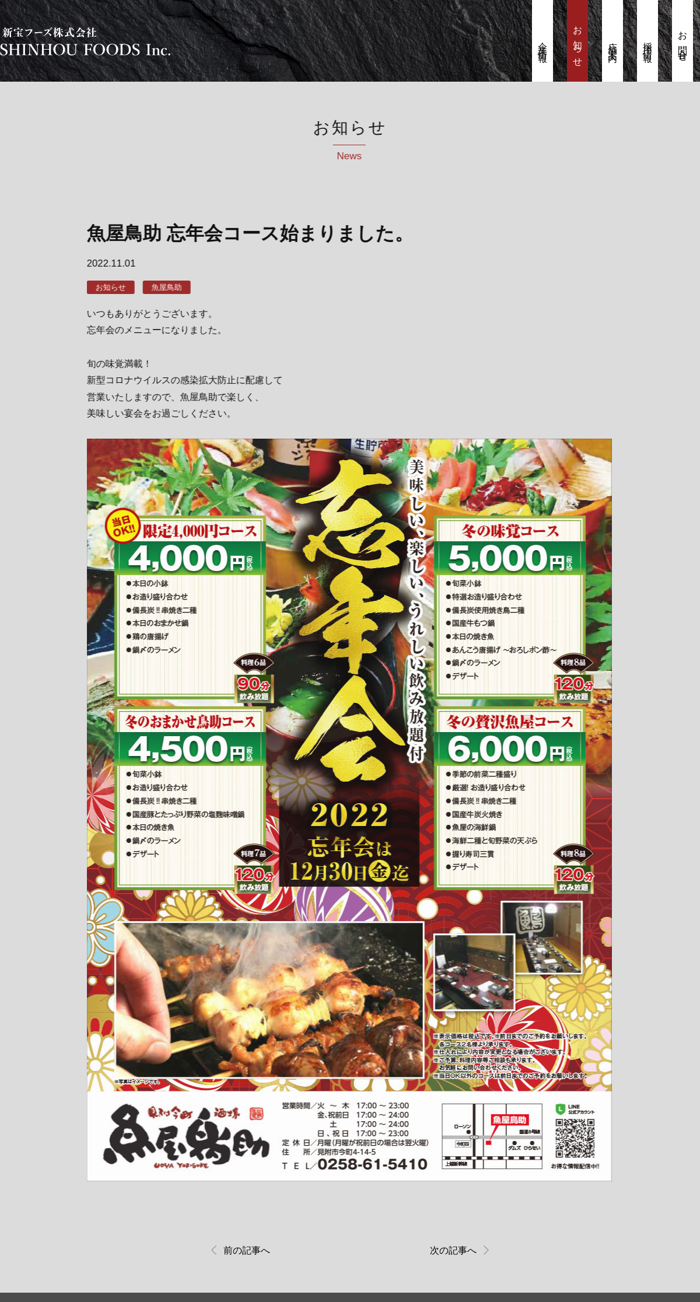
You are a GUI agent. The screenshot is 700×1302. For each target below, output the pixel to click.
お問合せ (683, 42)
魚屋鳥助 (164, 288)
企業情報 (543, 42)
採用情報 (648, 42)
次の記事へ (451, 1252)
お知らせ (578, 42)
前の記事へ (249, 1252)
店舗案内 (613, 42)
